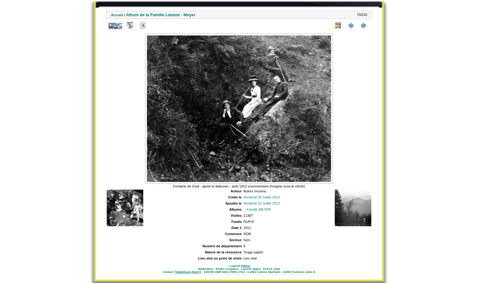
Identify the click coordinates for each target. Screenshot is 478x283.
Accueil (117, 15)
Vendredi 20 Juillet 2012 (261, 197)
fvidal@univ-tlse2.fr (188, 272)
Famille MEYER (259, 209)
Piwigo (245, 265)
